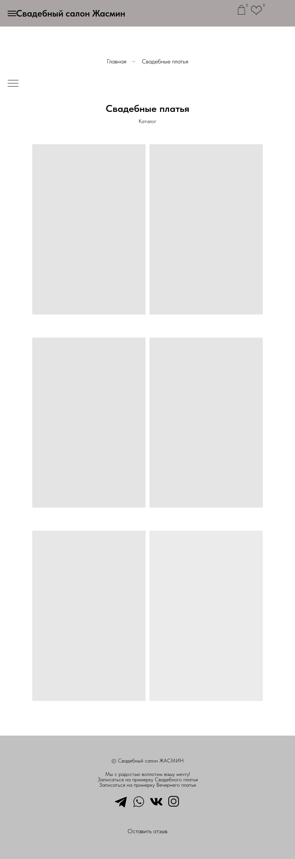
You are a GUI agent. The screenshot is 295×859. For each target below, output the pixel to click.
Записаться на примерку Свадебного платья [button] (148, 779)
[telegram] (121, 801)
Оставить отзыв (147, 831)
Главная (116, 61)
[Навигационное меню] (12, 13)
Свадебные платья (165, 61)
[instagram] (174, 801)
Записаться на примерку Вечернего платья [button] (147, 785)
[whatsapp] (138, 801)
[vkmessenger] (156, 801)
